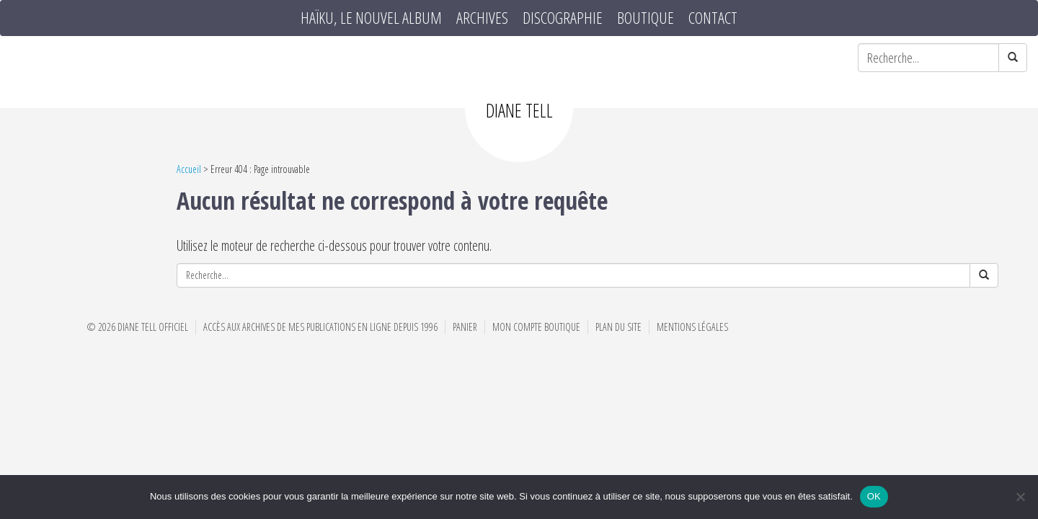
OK (874, 496)
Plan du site (618, 327)
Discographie (563, 18)
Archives (482, 18)
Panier (465, 327)
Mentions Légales (692, 327)
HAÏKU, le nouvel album (371, 18)
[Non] (1020, 496)
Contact (712, 18)
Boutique (645, 18)
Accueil (189, 169)
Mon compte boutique (536, 327)
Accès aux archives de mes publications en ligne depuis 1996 (320, 327)
